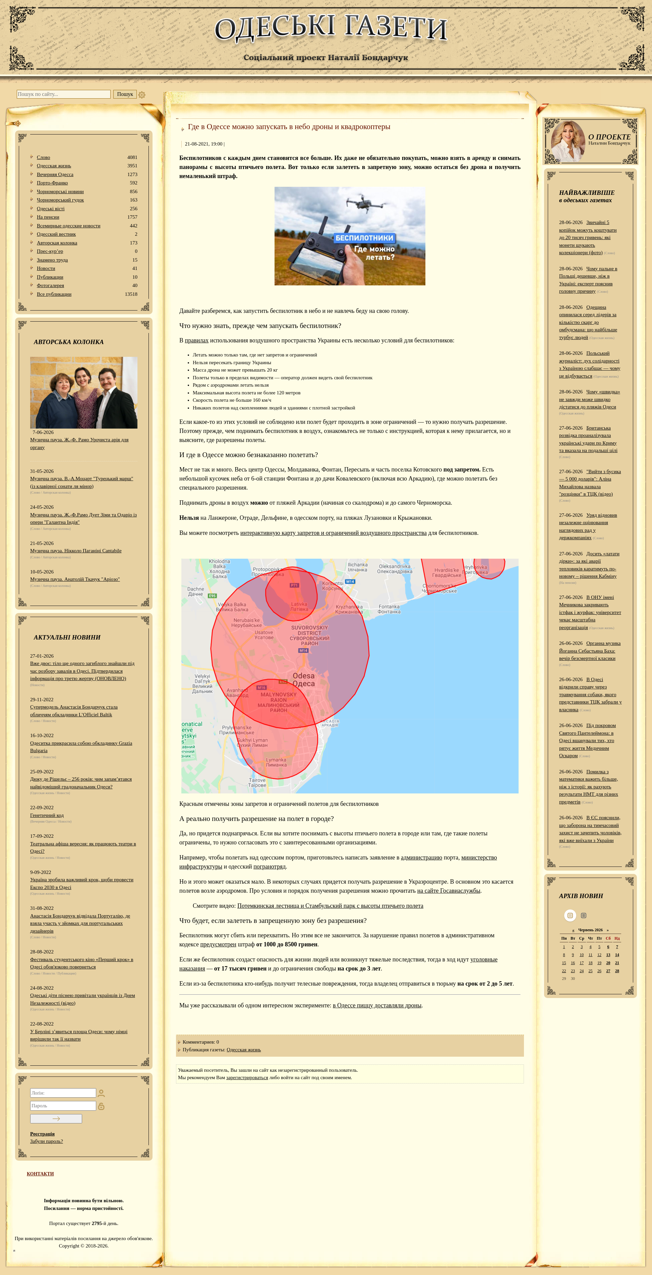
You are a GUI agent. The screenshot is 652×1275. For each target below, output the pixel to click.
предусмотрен (218, 944)
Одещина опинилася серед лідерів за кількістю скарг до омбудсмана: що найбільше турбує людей (588, 322)
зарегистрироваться (247, 1077)
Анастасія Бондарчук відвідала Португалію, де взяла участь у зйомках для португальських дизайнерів (80, 923)
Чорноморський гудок (87, 200)
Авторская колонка (87, 243)
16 (573, 962)
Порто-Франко (87, 183)
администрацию (421, 857)
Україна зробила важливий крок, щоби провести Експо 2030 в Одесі (81, 883)
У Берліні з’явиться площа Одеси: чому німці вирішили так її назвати (78, 1035)
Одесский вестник (87, 234)
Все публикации (87, 294)
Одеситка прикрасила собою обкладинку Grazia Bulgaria (81, 747)
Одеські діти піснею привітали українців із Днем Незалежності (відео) (82, 999)
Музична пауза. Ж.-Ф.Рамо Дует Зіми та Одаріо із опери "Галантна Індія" (83, 518)
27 (608, 970)
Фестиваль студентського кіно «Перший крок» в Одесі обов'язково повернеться (81, 963)
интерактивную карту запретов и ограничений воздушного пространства (333, 533)
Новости (87, 268)
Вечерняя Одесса (87, 174)
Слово (87, 157)
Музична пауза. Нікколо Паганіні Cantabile (76, 550)
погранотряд (269, 866)
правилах (197, 340)
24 (582, 970)
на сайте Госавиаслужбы (448, 890)
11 (591, 954)
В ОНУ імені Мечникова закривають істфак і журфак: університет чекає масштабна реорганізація (590, 612)
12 (599, 954)
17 (582, 962)
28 (617, 970)
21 (617, 962)
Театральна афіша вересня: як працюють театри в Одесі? (83, 847)
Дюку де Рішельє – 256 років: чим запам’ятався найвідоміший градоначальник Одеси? (81, 782)
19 (599, 962)
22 (564, 970)
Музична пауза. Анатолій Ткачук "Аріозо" (75, 579)
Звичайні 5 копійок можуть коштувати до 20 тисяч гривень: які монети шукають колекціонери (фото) (588, 237)
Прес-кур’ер (87, 251)
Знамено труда (87, 260)
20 (608, 962)
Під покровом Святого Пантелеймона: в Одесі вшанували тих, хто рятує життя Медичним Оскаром (587, 740)
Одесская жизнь (87, 166)
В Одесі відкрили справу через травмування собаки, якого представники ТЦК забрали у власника (590, 694)
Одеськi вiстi (87, 209)
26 (599, 970)
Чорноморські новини (87, 192)
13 (608, 954)
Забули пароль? (46, 1141)
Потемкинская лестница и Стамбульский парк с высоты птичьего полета (330, 905)
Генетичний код (47, 815)
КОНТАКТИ (40, 1173)
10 (582, 954)
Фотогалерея (87, 285)
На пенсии (87, 217)
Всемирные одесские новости (87, 226)
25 (591, 970)
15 (564, 962)
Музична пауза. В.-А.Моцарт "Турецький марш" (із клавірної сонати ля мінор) (81, 482)
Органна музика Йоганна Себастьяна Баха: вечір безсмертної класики (590, 651)
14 (617, 954)
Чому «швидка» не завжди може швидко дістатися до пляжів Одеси (589, 399)
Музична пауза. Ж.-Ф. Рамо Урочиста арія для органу (79, 443)
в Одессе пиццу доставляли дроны (377, 1005)
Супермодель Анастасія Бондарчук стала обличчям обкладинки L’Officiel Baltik (74, 710)
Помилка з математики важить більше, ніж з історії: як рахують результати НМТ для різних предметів (588, 787)
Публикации (87, 277)
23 (573, 970)
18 (591, 962)
